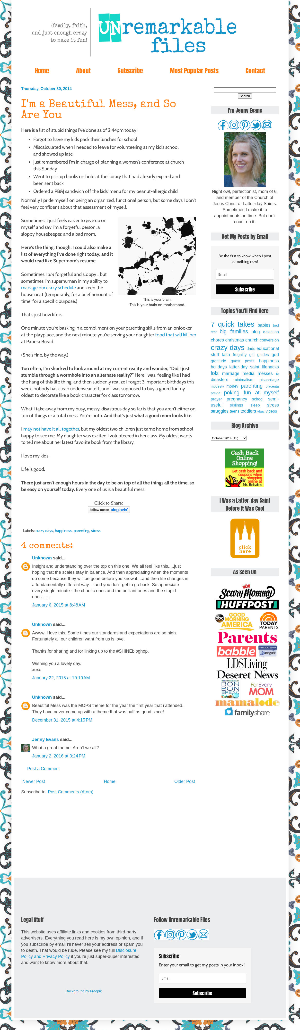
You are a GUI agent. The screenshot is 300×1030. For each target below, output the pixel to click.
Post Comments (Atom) (70, 791)
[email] (245, 274)
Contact (255, 70)
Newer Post (33, 781)
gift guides (259, 354)
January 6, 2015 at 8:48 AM (58, 605)
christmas (234, 340)
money (232, 386)
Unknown (42, 558)
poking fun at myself (251, 393)
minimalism (243, 379)
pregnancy (237, 399)
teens (234, 411)
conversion (269, 340)
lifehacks (270, 367)
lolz (215, 373)
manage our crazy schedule (48, 288)
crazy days (44, 530)
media (249, 373)
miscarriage (268, 379)
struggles (220, 411)
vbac (261, 411)
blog (256, 331)
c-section (271, 332)
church (251, 340)
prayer (216, 399)
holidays (219, 367)
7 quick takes (232, 324)
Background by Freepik (84, 991)
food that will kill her (175, 335)
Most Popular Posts (194, 70)
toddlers (248, 411)
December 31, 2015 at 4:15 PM (62, 720)
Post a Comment (43, 768)
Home (42, 70)
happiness (63, 530)
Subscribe (130, 70)
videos (271, 411)
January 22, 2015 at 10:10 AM (61, 677)
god (275, 354)
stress (96, 530)
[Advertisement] (108, 836)
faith (226, 354)
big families (234, 331)
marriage (230, 373)
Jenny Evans (45, 739)
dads (251, 348)
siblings (236, 405)
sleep (255, 405)
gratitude (218, 361)
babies (263, 325)
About (83, 70)
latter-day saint (244, 367)
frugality (240, 354)
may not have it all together (51, 429)
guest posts (242, 361)
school (258, 399)
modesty (217, 386)
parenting (81, 530)
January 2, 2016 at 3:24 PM (58, 756)
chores (217, 340)
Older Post (184, 781)
